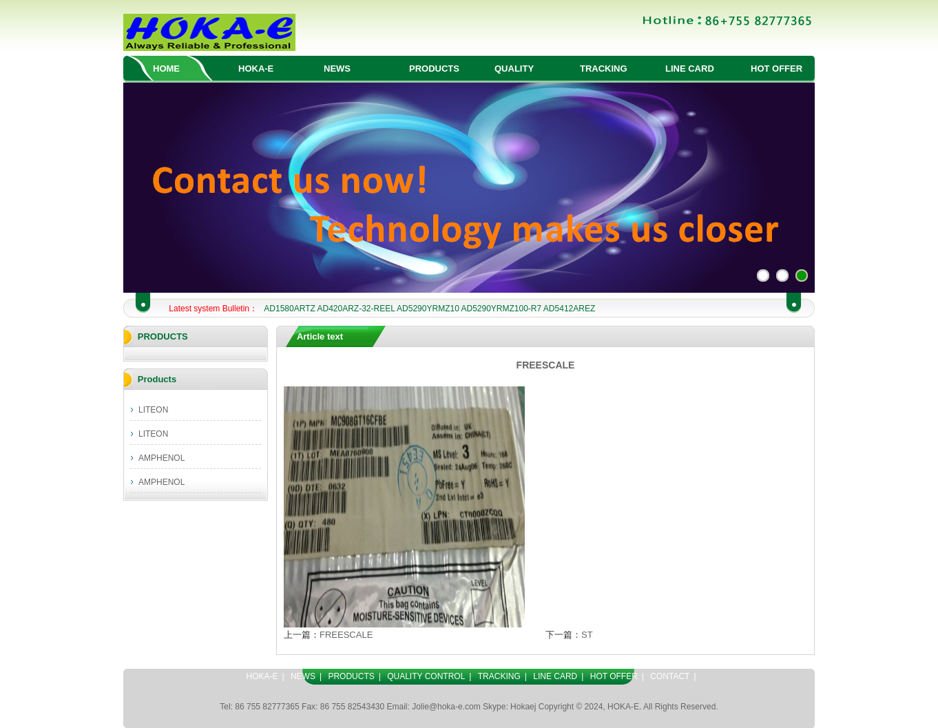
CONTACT (669, 676)
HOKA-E (255, 68)
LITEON (153, 410)
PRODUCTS (434, 68)
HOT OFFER (776, 68)
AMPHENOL (161, 458)
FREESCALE (346, 635)
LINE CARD (689, 68)
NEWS (337, 68)
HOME (166, 68)
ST (587, 635)
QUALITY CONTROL (426, 676)
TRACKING (603, 68)
